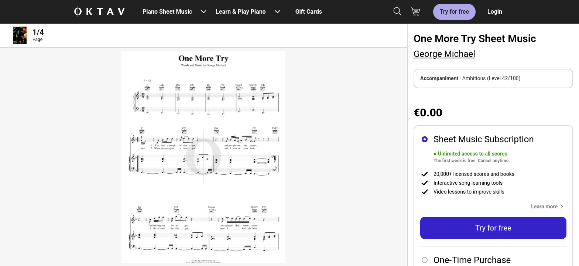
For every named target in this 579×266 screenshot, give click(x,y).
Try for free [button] (493, 228)
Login (494, 11)
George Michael (444, 54)
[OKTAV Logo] (99, 12)
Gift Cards (308, 11)
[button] (548, 206)
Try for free (454, 11)
